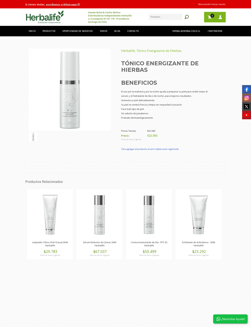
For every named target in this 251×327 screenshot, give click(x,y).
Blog (117, 31)
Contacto (133, 31)
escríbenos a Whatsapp (63, 4)
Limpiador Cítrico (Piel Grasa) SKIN (50, 242)
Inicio (32, 31)
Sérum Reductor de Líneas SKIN (99, 242)
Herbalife (50, 245)
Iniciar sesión (219, 4)
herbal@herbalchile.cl (186, 31)
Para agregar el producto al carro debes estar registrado (150, 149)
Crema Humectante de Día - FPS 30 (149, 242)
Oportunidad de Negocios (77, 31)
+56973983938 (214, 31)
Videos (104, 31)
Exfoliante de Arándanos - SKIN (198, 242)
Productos (49, 31)
